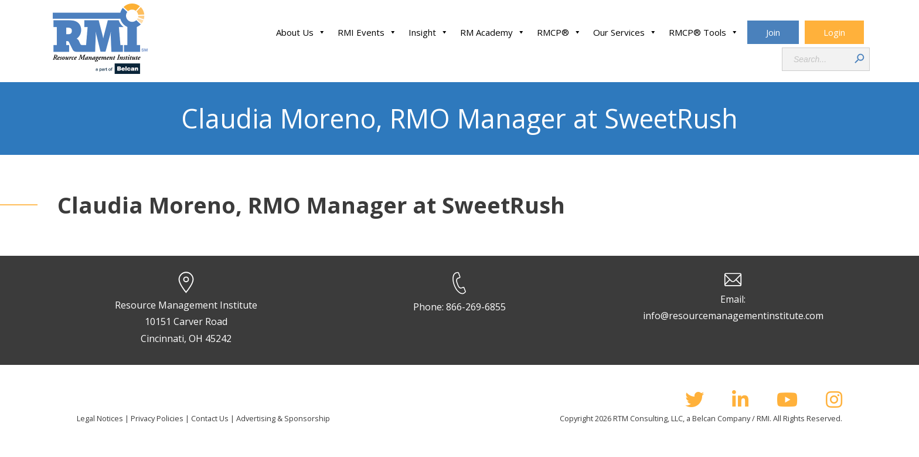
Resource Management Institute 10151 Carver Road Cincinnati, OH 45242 (186, 322)
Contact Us (210, 418)
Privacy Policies (157, 418)
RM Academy (492, 32)
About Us (301, 32)
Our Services (625, 32)
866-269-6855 (476, 306)
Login (834, 32)
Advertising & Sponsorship (283, 418)
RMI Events (367, 32)
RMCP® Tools (703, 32)
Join (773, 32)
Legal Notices (100, 418)
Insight (428, 32)
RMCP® (559, 32)
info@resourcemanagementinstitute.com (733, 315)
